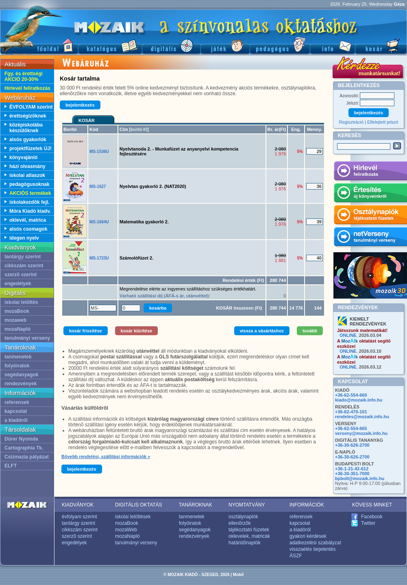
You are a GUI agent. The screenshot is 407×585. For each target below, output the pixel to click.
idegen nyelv (24, 238)
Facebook (372, 517)
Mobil (238, 574)
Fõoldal (39, 45)
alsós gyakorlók (27, 139)
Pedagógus (280, 45)
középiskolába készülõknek (26, 127)
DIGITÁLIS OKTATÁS (138, 505)
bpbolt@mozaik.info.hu (359, 478)
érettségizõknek (27, 116)
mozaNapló (17, 329)
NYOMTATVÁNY (247, 505)
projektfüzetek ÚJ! (30, 148)
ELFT (10, 466)
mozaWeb (126, 530)
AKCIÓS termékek (30, 193)
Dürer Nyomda (21, 439)
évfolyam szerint (79, 517)
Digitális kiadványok (171, 45)
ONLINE (348, 335)
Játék (225, 45)
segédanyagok (21, 375)
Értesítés (370, 194)
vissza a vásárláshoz (262, 330)
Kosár (381, 45)
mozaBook (16, 311)
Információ (332, 45)
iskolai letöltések (132, 517)
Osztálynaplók (370, 216)
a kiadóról (16, 420)
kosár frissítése (85, 330)
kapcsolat (15, 411)
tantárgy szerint (22, 257)
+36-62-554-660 (351, 395)
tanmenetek (18, 357)
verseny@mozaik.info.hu (361, 433)
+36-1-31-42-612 (351, 468)
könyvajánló (23, 157)
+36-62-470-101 (351, 411)
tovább (310, 330)
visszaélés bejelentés (312, 549)
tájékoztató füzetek (249, 530)
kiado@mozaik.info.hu (358, 399)
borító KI (139, 129)
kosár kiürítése (136, 330)
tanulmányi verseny (27, 338)
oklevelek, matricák (249, 536)
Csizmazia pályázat (26, 457)
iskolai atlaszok (27, 175)
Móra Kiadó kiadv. (30, 211)
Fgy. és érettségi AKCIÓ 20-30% (23, 76)
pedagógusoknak (29, 184)
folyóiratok (16, 366)
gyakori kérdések (307, 536)
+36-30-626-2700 (352, 445)
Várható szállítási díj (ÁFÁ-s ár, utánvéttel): (165, 295)
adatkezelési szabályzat (315, 543)
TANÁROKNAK (195, 505)
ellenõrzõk (240, 523)
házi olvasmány (27, 166)
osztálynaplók (243, 517)
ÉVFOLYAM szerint (30, 107)
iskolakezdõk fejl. (29, 202)
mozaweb (15, 320)
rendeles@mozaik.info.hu (362, 416)
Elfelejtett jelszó (382, 122)
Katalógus (110, 45)
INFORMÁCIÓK (306, 505)
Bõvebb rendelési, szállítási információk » (105, 456)
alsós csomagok (28, 229)
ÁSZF (295, 556)
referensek (16, 402)
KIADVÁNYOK (78, 505)
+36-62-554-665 (351, 428)
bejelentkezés (80, 105)
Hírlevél (370, 172)
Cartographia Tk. (23, 448)
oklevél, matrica (27, 220)
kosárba (157, 308)
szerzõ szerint (20, 274)
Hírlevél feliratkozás (27, 88)
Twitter (368, 523)
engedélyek (17, 283)
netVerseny (370, 238)
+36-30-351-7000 (352, 473)
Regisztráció (351, 122)
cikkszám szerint (23, 265)
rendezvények (20, 383)
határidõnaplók (245, 543)
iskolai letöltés (21, 302)
